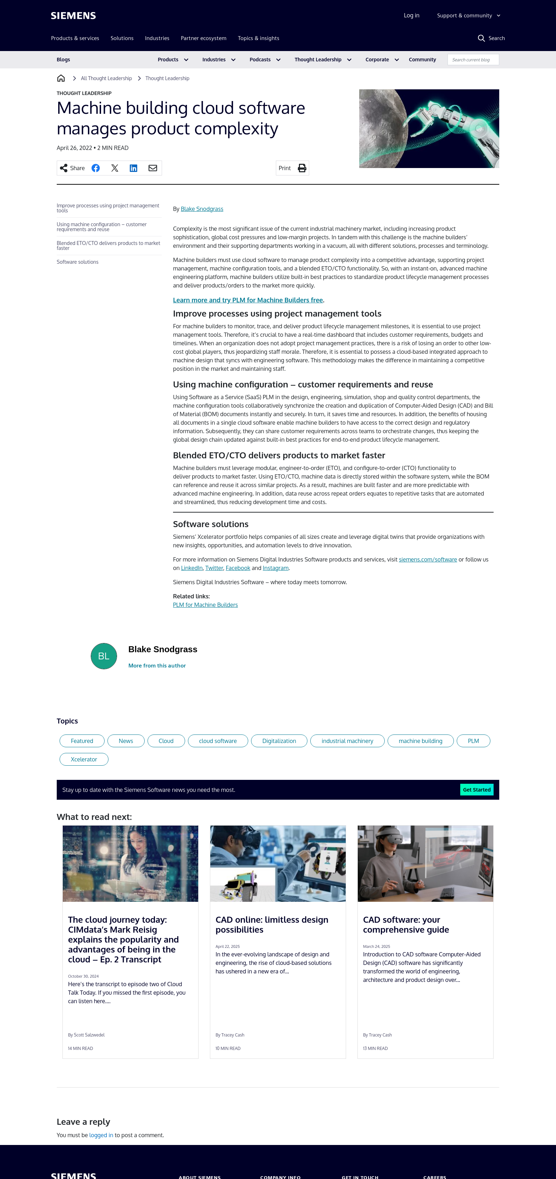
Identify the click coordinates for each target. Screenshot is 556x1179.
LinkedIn (192, 567)
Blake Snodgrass (202, 208)
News (126, 740)
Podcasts (260, 59)
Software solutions (78, 262)
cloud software (218, 740)
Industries (214, 59)
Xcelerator (84, 759)
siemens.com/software (428, 559)
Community (422, 59)
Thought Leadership (318, 59)
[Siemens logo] (73, 15)
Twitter (214, 567)
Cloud (166, 740)
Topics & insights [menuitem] (258, 38)
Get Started (477, 789)
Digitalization (279, 740)
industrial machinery (347, 740)
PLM (473, 740)
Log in (411, 15)
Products (168, 59)
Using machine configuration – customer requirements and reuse (102, 226)
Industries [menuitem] (157, 38)
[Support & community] (469, 16)
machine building (421, 740)
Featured (82, 740)
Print (285, 168)
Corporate (377, 59)
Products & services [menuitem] (75, 38)
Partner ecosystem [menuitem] (204, 38)
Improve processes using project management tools (108, 207)
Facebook (238, 567)
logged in (101, 1135)
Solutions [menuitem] (122, 38)
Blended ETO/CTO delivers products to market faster (108, 245)
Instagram (275, 567)
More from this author (157, 665)
